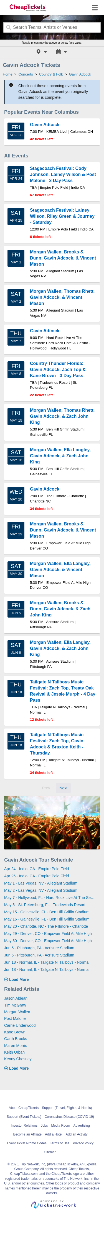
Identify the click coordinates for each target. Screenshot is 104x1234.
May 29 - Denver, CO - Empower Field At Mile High (48, 933)
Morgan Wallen (17, 1012)
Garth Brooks (15, 1038)
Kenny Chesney (18, 1059)
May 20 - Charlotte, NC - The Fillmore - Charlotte (46, 926)
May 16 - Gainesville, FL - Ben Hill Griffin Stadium (46, 919)
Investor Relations (24, 1125)
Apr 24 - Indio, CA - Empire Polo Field (36, 869)
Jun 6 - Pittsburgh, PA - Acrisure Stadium (39, 955)
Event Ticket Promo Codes (27, 1143)
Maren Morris (15, 1045)
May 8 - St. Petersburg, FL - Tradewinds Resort (44, 905)
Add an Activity (77, 1134)
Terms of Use (60, 1143)
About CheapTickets (24, 1108)
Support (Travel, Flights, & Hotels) (67, 1108)
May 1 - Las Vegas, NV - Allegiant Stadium (40, 883)
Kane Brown (14, 1032)
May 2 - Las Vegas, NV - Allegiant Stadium (40, 890)
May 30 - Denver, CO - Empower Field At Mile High (48, 941)
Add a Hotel (53, 1134)
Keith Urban (14, 1052)
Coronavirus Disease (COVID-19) (69, 1117)
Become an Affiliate (27, 1134)
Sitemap (50, 1152)
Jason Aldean (15, 998)
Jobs (44, 1125)
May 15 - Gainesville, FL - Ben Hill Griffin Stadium (46, 912)
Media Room (60, 1125)
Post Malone (15, 1018)
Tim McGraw (15, 1005)
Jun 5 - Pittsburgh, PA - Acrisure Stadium (39, 948)
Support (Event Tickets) (24, 1117)
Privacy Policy (83, 1143)
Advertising (81, 1125)
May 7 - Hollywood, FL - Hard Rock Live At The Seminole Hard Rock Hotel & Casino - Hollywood (50, 897)
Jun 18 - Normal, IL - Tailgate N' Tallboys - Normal (46, 962)
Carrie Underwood (20, 1025)
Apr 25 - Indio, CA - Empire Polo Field (36, 876)
